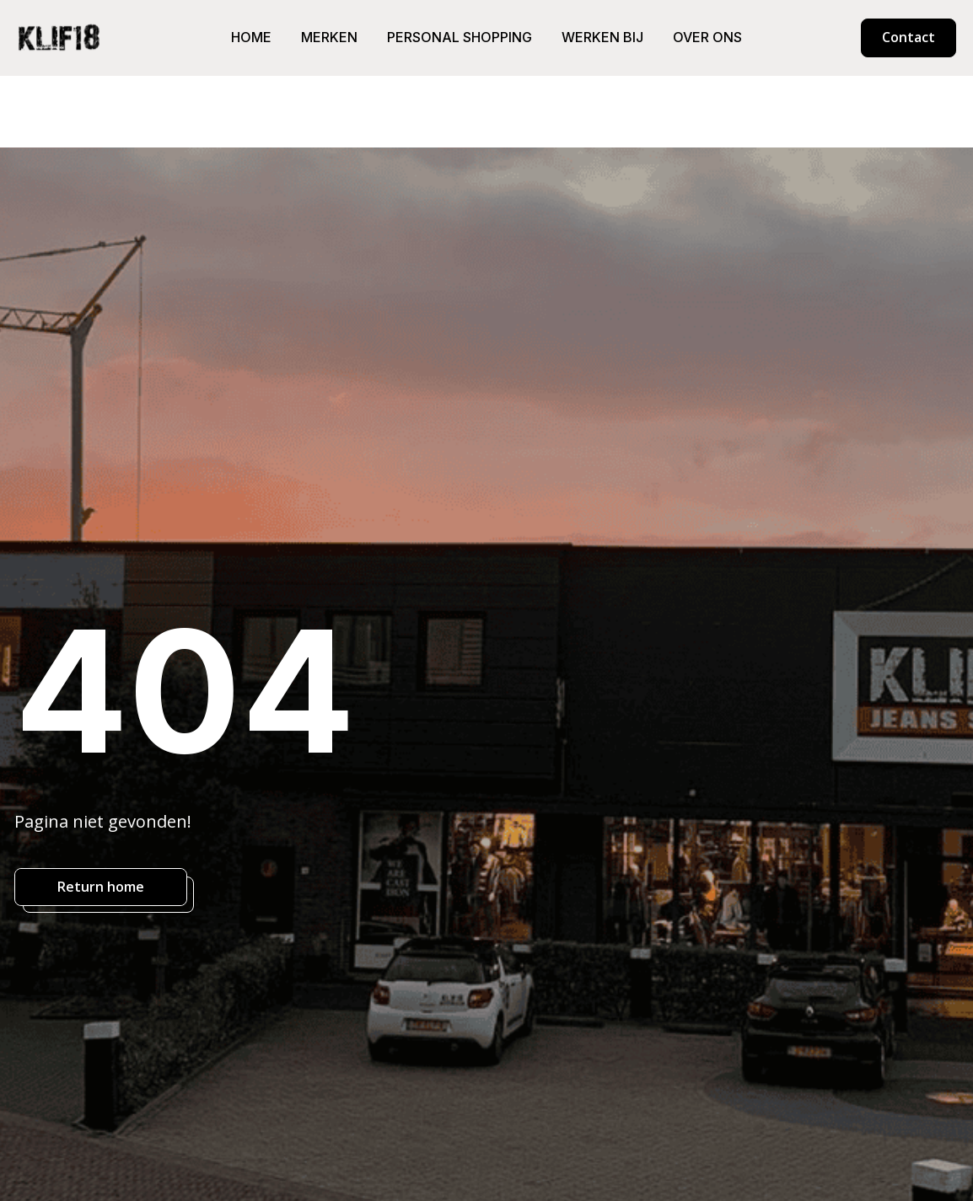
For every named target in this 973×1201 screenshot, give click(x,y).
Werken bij (602, 37)
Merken (329, 37)
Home (251, 37)
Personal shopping (459, 37)
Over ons (707, 37)
